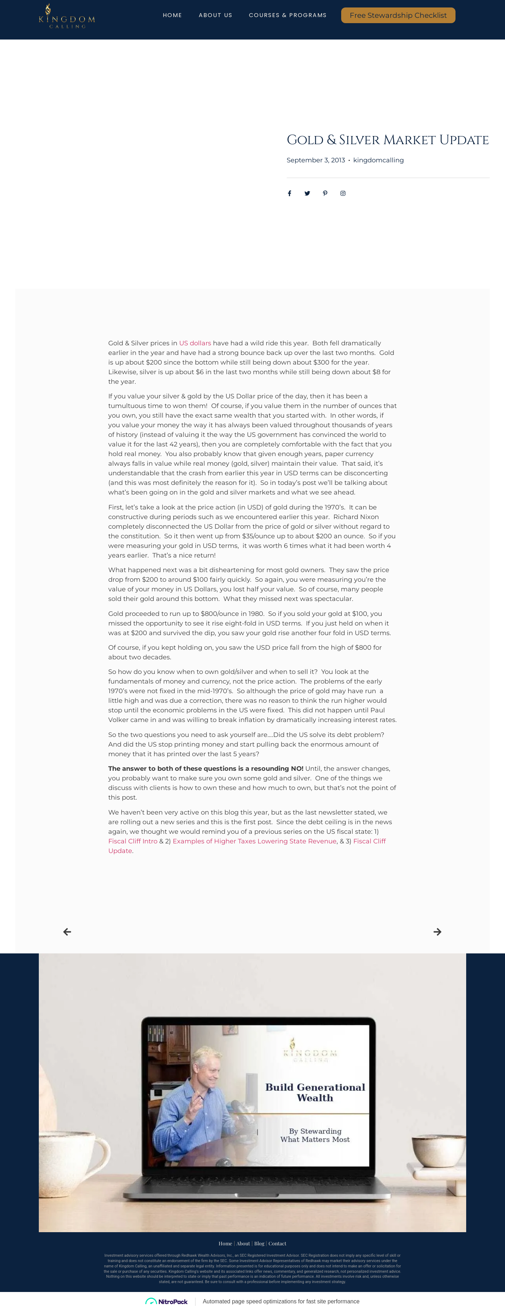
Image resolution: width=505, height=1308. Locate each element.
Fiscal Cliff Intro (132, 841)
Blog (259, 1243)
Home (225, 1243)
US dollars (195, 343)
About (243, 1243)
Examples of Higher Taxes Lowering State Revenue (255, 841)
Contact (277, 1243)
